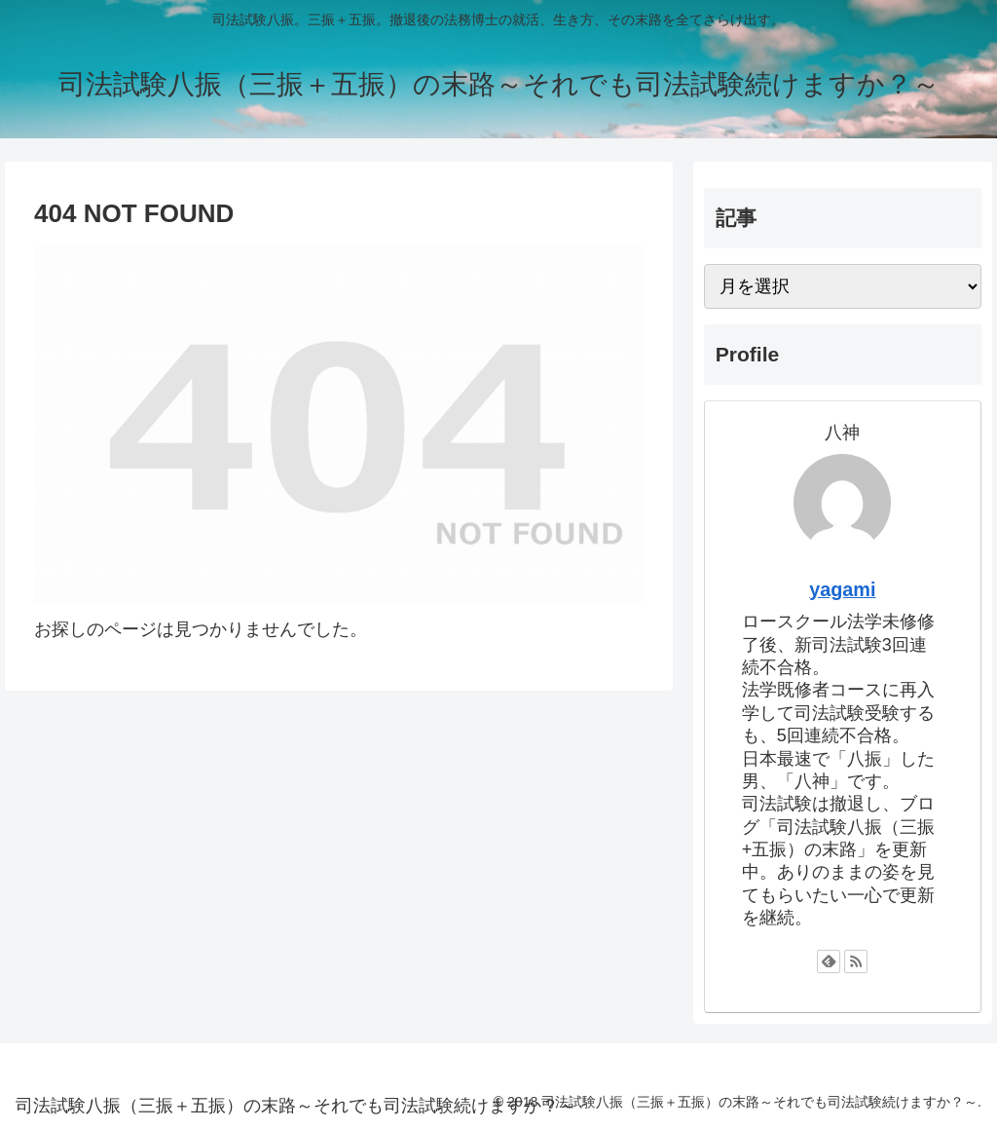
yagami (842, 589)
